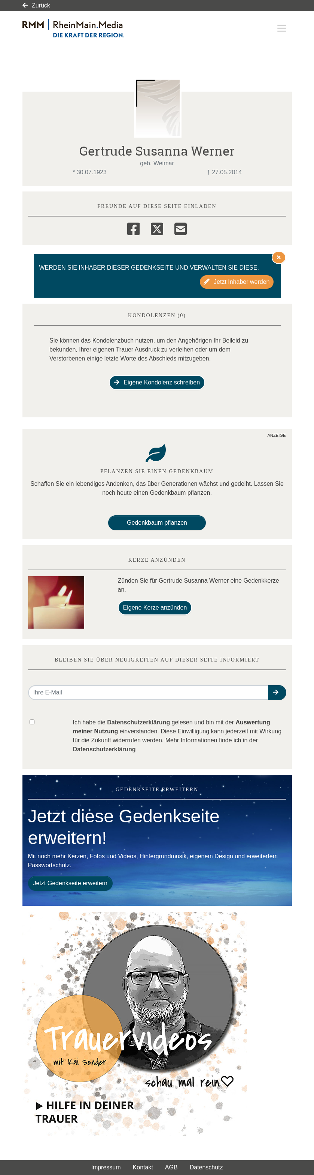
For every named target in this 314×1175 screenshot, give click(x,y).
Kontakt (143, 1167)
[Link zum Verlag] (87, 28)
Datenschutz (206, 1167)
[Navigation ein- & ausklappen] (282, 28)
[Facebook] (133, 228)
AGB (171, 1167)
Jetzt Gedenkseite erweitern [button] (70, 883)
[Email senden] (148, 692)
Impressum (106, 1167)
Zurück (36, 5)
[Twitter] (157, 228)
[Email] (180, 228)
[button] (277, 692)
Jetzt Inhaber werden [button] (237, 282)
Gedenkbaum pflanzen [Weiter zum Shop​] (157, 522)
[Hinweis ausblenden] (279, 257)
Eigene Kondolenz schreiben (157, 382)
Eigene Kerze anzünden (155, 607)
